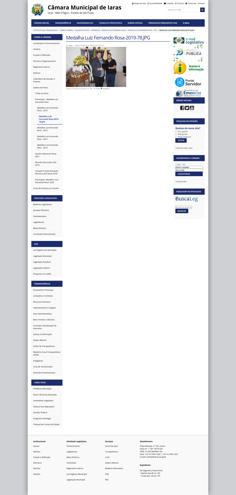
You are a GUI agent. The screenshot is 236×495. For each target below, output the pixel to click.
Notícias (36, 468)
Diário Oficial (135, 23)
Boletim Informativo (114, 468)
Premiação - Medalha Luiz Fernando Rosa (108, 30)
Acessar (201, 3)
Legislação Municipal (76, 479)
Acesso (36, 446)
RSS (107, 479)
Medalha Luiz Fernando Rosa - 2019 (142, 30)
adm (71, 45)
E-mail (186, 23)
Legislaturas (72, 451)
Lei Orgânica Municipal (77, 474)
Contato (170, 3)
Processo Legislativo (45, 198)
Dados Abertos (111, 462)
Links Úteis (40, 382)
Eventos (36, 474)
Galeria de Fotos (82, 30)
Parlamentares (73, 446)
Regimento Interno (75, 468)
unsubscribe (180, 181)
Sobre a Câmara (66, 30)
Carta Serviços (111, 446)
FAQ (107, 474)
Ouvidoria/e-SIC (85, 23)
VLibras (180, 3)
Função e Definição (41, 457)
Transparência (63, 23)
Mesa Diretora (73, 457)
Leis (36, 244)
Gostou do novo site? (187, 128)
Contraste (192, 3)
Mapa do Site (140, 3)
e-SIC (107, 457)
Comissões (71, 462)
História (36, 451)
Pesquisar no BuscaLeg (188, 191)
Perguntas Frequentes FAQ (162, 23)
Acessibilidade (156, 3)
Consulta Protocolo (110, 23)
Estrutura (37, 462)
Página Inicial (41, 23)
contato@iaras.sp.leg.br (156, 457)
